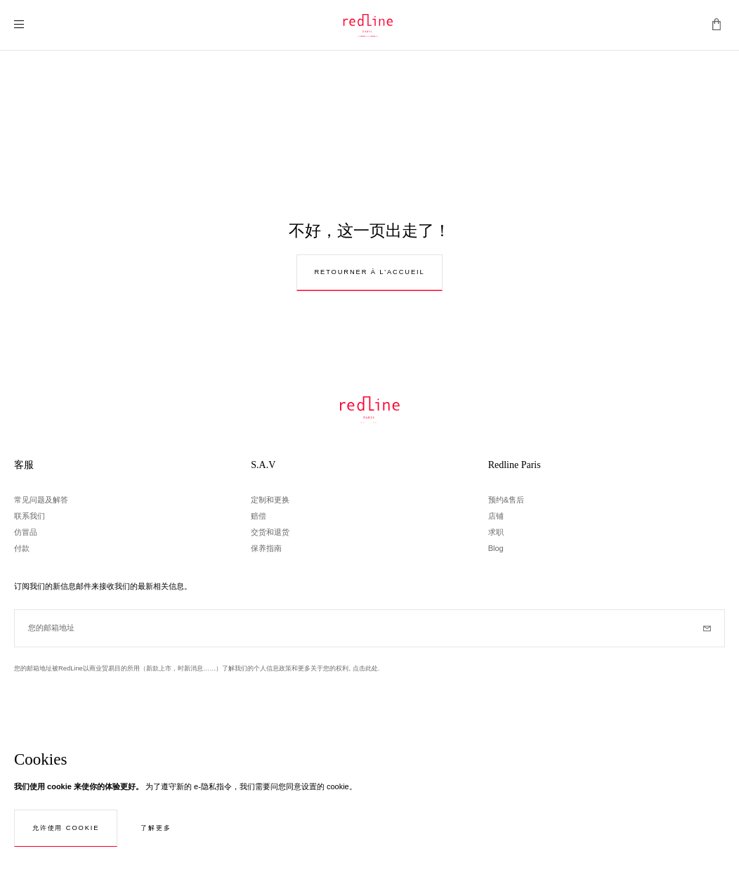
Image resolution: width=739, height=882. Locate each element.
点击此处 (365, 668)
